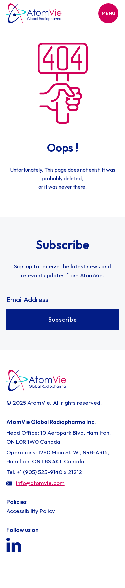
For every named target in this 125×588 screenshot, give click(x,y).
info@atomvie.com (40, 482)
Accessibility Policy (30, 510)
